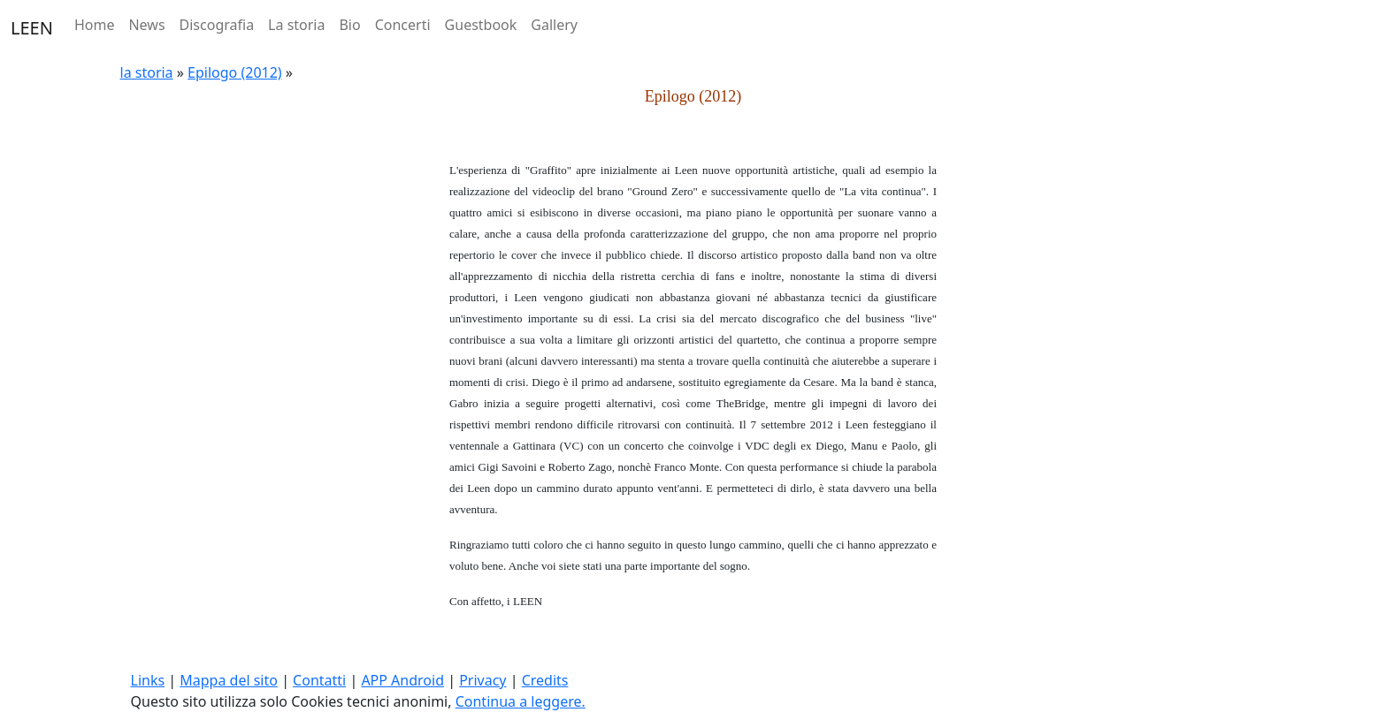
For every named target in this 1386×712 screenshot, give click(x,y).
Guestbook (481, 24)
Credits (545, 680)
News (146, 24)
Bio (349, 24)
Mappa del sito (229, 680)
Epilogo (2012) (235, 72)
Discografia (217, 24)
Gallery (554, 24)
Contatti (319, 680)
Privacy (482, 680)
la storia (146, 72)
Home (94, 24)
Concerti (403, 24)
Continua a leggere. (521, 701)
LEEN (32, 28)
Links (148, 680)
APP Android (402, 680)
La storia (296, 24)
